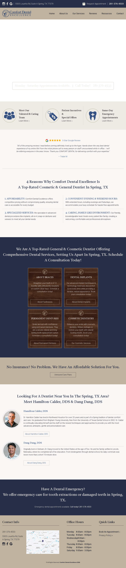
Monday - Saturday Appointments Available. (42, 85)
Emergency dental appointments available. (63, 507)
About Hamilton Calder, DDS (36, 434)
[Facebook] (7, 3)
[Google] (11, 3)
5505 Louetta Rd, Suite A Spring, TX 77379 (34, 4)
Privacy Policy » (106, 535)
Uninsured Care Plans (63, 375)
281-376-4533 (116, 3)
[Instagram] (3, 3)
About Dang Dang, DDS (36, 463)
